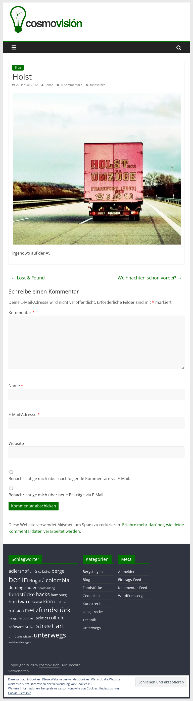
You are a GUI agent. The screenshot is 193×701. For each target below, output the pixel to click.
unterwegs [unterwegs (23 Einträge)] (50, 634)
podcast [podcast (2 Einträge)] (29, 618)
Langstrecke (93, 611)
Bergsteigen (93, 571)
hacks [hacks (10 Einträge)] (43, 594)
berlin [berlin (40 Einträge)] (18, 579)
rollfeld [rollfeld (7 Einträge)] (57, 617)
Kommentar (22, 312)
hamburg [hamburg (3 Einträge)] (59, 594)
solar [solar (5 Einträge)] (30, 626)
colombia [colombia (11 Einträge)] (57, 580)
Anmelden (126, 571)
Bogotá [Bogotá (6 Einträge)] (37, 580)
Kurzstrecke (93, 603)
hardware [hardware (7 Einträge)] (20, 601)
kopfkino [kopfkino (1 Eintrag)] (60, 602)
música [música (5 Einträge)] (16, 611)
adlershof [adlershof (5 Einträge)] (19, 571)
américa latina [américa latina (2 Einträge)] (40, 571)
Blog (18, 67)
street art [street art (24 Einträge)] (50, 625)
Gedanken (91, 595)
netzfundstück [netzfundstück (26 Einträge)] (48, 609)
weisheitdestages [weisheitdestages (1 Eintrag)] (20, 642)
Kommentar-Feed (132, 587)
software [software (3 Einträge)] (16, 626)
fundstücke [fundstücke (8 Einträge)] (22, 594)
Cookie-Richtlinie (19, 693)
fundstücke (97, 85)
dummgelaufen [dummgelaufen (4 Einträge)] (23, 587)
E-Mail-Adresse (24, 414)
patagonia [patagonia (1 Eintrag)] (15, 618)
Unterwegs (92, 627)
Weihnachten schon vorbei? (150, 278)
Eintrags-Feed (129, 579)
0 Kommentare (69, 85)
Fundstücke (92, 587)
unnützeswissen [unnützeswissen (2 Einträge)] (21, 636)
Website (16, 443)
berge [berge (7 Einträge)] (58, 570)
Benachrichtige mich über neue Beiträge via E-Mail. (56, 495)
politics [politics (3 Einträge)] (42, 617)
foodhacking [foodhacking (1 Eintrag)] (46, 588)
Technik (89, 619)
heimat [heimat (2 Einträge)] (37, 602)
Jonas (50, 85)
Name (16, 385)
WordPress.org (130, 595)
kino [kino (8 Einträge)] (48, 601)
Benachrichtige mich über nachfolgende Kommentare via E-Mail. (69, 478)
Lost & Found (28, 278)
